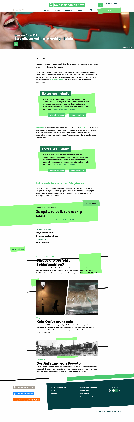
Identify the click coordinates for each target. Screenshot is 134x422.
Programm (69, 10)
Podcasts (57, 10)
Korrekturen (84, 393)
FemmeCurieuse (128, 47)
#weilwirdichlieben (56, 79)
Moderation (82, 10)
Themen (46, 10)
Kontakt (53, 390)
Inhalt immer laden (77, 115)
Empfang (54, 393)
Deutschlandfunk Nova (59, 387)
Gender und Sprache (88, 400)
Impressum (84, 390)
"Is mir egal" (40, 127)
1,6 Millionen (83, 127)
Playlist (109, 10)
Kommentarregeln (87, 397)
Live (101, 10)
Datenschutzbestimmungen (64, 109)
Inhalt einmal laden (57, 115)
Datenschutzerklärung (88, 387)
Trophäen (54, 397)
